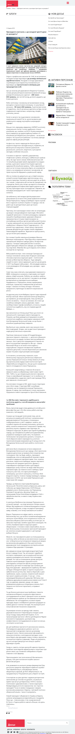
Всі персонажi (52, 130)
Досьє (9, 729)
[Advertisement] (39, 21)
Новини (16, 729)
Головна (8, 8)
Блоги (13, 8)
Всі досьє (50, 51)
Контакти (31, 729)
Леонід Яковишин (13, 708)
